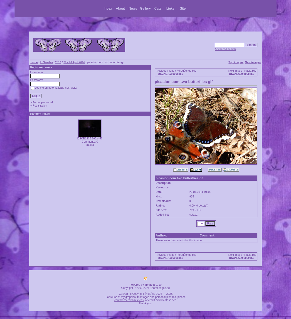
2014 (58, 62)
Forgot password (42, 102)
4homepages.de (160, 288)
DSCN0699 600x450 (241, 73)
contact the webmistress (129, 300)
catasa (193, 214)
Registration (39, 105)
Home (34, 62)
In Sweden (46, 62)
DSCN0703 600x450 (170, 73)
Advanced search (225, 49)
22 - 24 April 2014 (74, 62)
